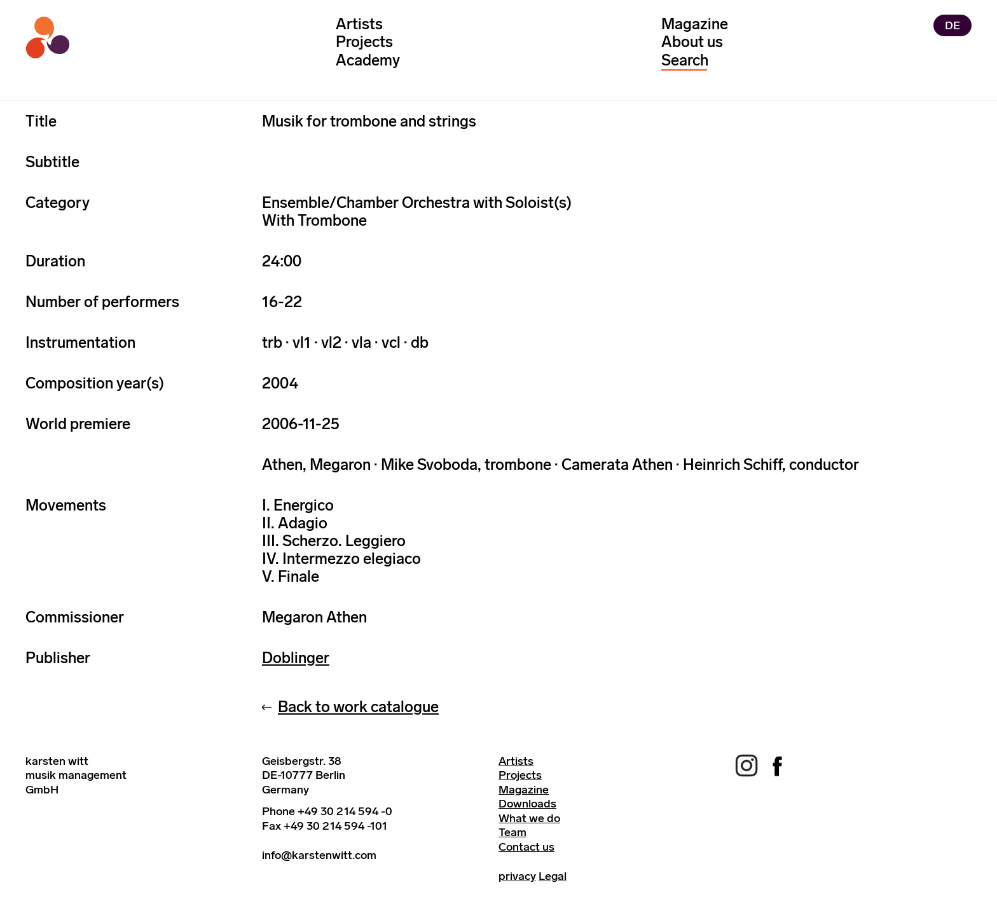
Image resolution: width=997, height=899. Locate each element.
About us (692, 41)
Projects (364, 41)
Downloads (527, 804)
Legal (553, 876)
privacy (517, 876)
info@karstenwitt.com (319, 855)
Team (512, 832)
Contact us (526, 847)
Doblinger (295, 658)
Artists (359, 24)
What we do (529, 818)
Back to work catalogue (358, 706)
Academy (368, 60)
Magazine (694, 24)
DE (952, 25)
